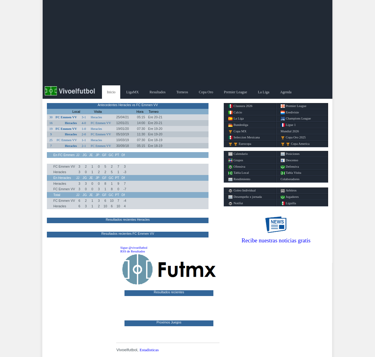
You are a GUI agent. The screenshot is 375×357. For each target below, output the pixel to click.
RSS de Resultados (132, 251)
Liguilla (288, 203)
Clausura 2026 (240, 106)
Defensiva (290, 167)
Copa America (295, 144)
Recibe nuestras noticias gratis (276, 240)
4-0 (84, 123)
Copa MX (237, 131)
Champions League (296, 118)
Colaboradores (290, 179)
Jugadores (290, 197)
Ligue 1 (288, 125)
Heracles (96, 117)
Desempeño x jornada (245, 197)
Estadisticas (149, 350)
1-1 (84, 140)
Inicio (111, 92)
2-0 (84, 134)
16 (51, 123)
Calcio (235, 112)
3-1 (84, 117)
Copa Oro (206, 92)
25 (51, 140)
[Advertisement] (187, 42)
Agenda (285, 92)
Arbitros (289, 190)
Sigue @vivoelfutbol (133, 247)
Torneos (182, 92)
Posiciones (290, 154)
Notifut (235, 203)
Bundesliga (238, 125)
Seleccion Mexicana (244, 137)
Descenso (289, 160)
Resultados (157, 92)
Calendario (238, 154)
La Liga (263, 92)
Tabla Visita (291, 173)
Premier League (235, 92)
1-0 (84, 128)
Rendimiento (239, 179)
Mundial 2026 (290, 131)
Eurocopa (239, 144)
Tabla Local (238, 173)
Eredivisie (290, 112)
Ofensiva (236, 167)
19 (51, 128)
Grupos (235, 160)
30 (51, 117)
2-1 (84, 146)
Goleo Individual (242, 190)
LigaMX (132, 92)
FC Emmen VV (66, 117)
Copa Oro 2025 (293, 137)
